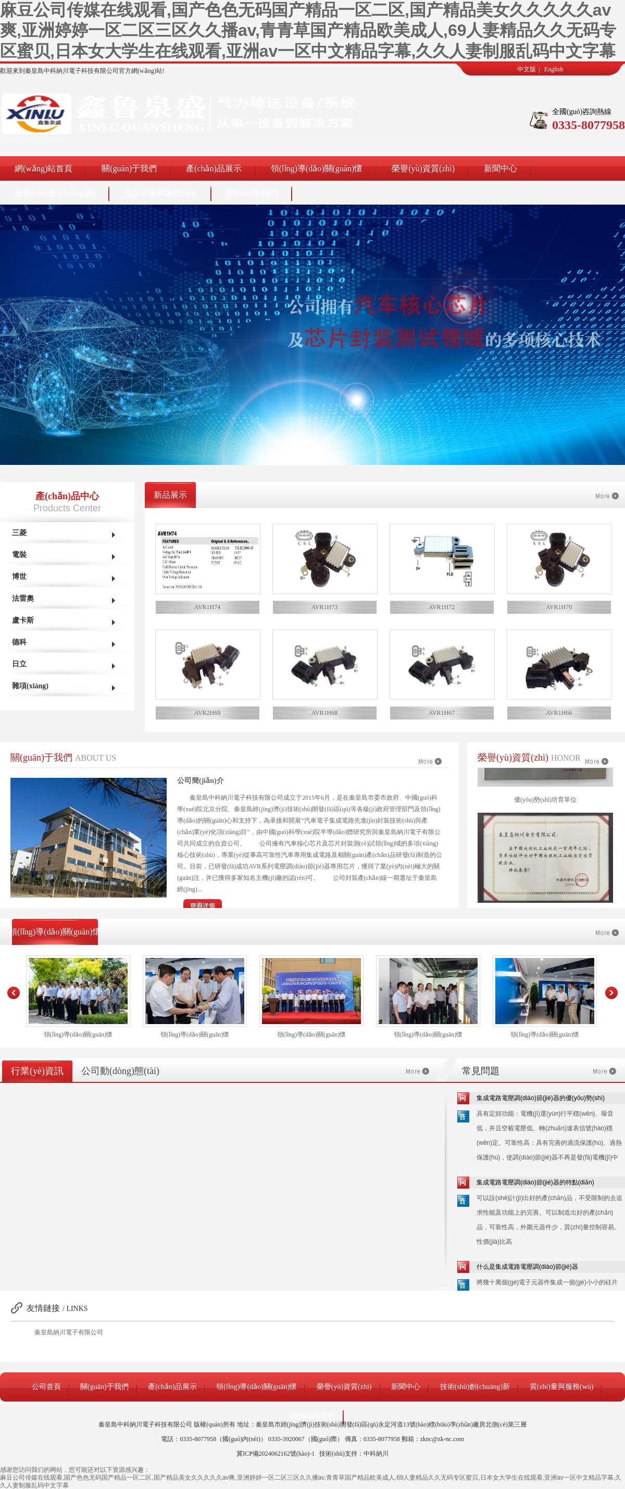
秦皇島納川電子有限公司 (68, 1332)
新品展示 (170, 494)
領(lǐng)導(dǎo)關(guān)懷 (317, 168)
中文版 (526, 69)
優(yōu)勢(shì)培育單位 (545, 805)
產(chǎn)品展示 (214, 168)
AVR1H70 (559, 607)
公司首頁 (46, 1387)
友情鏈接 (43, 1308)
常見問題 (480, 1071)
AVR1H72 (442, 607)
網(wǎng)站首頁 (43, 168)
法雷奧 (23, 598)
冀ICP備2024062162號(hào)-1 (275, 1453)
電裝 (19, 555)
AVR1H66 (559, 712)
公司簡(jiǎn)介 (200, 781)
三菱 (19, 533)
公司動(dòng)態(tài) (120, 1071)
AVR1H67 (442, 712)
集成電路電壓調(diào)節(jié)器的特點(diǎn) (535, 1182)
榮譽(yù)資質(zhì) (423, 168)
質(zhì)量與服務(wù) (160, 192)
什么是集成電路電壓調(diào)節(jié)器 (527, 1266)
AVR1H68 (324, 712)
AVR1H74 (207, 607)
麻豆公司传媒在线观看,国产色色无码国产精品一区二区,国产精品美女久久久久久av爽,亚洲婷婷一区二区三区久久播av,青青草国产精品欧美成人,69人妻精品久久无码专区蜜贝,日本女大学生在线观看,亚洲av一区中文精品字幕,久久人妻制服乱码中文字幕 (308, 30)
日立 (19, 664)
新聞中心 (500, 168)
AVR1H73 (324, 607)
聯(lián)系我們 (252, 192)
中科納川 (376, 1453)
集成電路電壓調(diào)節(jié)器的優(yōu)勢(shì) (541, 1098)
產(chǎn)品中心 (67, 496)
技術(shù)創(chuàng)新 (55, 192)
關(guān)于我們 (129, 168)
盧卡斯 (23, 620)
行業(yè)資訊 (37, 1071)
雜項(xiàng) (30, 686)
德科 (19, 642)
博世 (19, 577)
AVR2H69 (207, 712)
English (554, 69)
